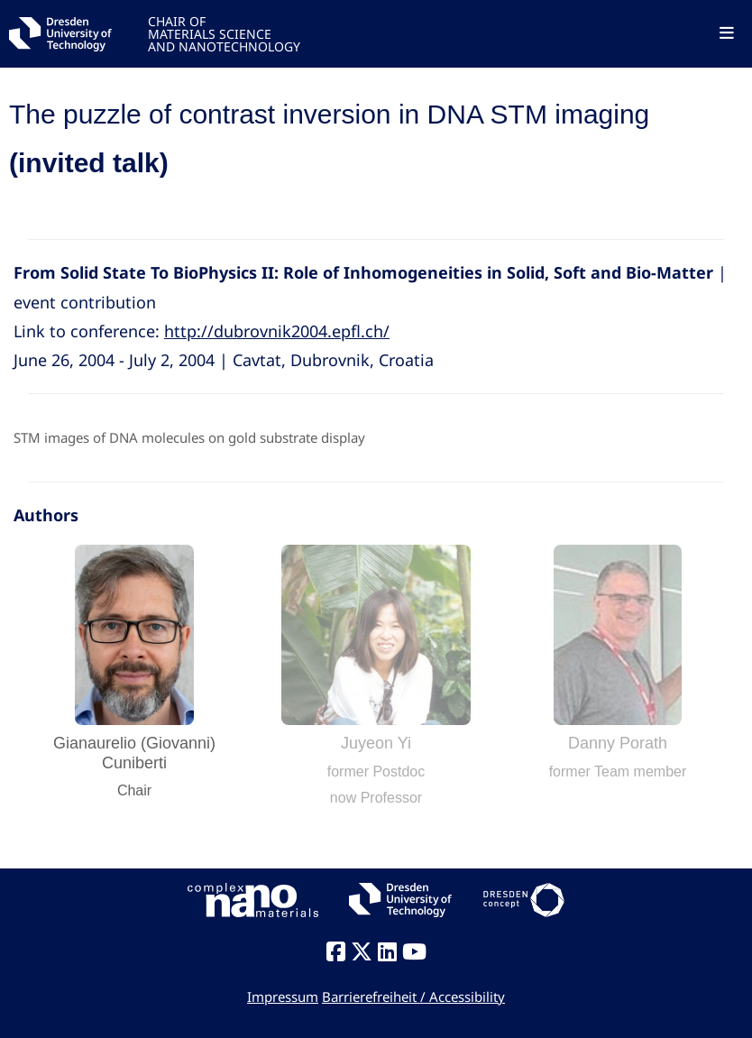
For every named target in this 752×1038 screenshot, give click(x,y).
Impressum (282, 996)
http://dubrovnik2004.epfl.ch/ (277, 331)
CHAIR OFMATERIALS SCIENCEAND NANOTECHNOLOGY (224, 33)
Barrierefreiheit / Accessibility (413, 996)
